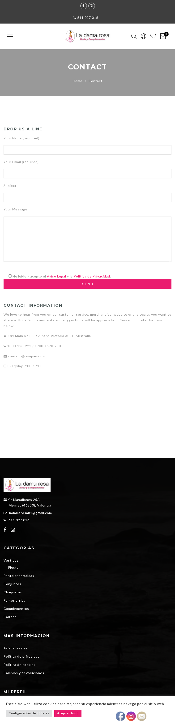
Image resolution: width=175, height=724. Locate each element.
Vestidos (11, 560)
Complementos (16, 609)
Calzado (10, 617)
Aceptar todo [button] (68, 713)
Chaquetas (13, 592)
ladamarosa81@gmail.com (30, 513)
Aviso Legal (56, 276)
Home (77, 81)
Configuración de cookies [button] (29, 713)
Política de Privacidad (92, 276)
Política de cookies (19, 665)
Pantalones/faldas (19, 576)
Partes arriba (15, 600)
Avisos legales (16, 648)
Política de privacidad (22, 656)
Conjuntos (12, 584)
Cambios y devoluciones (24, 673)
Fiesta (13, 567)
